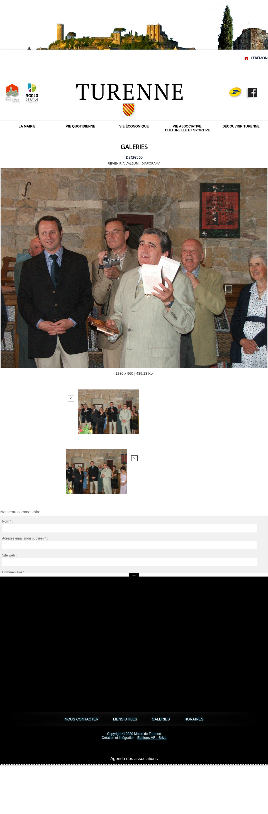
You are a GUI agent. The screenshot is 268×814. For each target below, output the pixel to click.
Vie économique (134, 126)
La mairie (27, 126)
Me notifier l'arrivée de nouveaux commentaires (44, 538)
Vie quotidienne (80, 126)
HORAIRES (215, 719)
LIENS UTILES (118, 719)
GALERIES (168, 719)
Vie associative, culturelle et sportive (187, 128)
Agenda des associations (134, 758)
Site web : (9, 469)
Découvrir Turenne (240, 126)
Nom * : (7, 435)
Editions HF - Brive (152, 738)
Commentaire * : (14, 486)
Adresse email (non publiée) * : (25, 452)
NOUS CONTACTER (60, 719)
